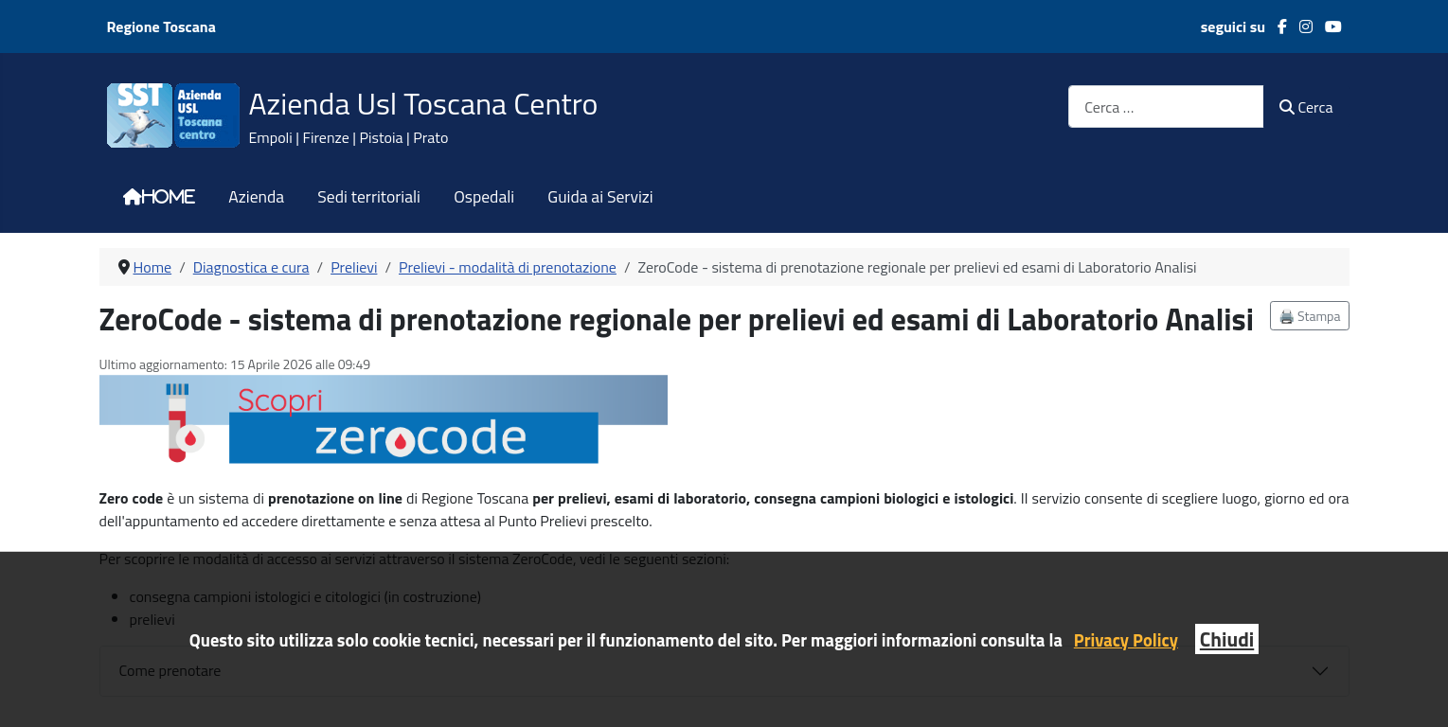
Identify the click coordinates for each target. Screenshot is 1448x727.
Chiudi (1227, 639)
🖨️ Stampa (1309, 316)
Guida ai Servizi (599, 197)
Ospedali (484, 197)
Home (168, 196)
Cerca (1305, 107)
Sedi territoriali (368, 197)
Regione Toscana (161, 26)
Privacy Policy (1126, 640)
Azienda (256, 197)
